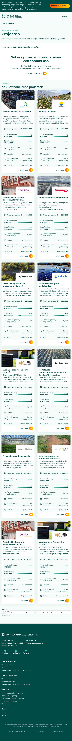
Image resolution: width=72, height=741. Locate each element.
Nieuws (4, 715)
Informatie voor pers (9, 701)
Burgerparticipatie (8, 682)
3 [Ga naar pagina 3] (22, 612)
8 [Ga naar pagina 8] (43, 612)
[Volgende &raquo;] (70, 612)
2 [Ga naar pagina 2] (18, 612)
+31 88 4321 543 (31, 640)
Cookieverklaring (57, 731)
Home (4, 23)
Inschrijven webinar (59, 6)
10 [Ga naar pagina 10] (51, 612)
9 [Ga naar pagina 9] (47, 612)
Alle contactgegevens (34, 643)
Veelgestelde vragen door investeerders (16, 670)
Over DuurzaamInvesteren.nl (12, 693)
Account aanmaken (36, 73)
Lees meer (26, 170)
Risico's (4, 667)
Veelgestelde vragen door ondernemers (16, 684)
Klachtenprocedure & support (13, 698)
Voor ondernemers (9, 679)
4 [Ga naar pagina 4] (26, 612)
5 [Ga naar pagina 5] (30, 612)
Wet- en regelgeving (9, 696)
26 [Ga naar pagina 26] (61, 612)
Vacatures (5, 704)
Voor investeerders (9, 665)
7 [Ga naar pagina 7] (39, 612)
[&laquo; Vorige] (11, 612)
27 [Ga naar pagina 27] (66, 612)
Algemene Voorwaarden (17, 731)
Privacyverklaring (38, 731)
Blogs (4, 712)
